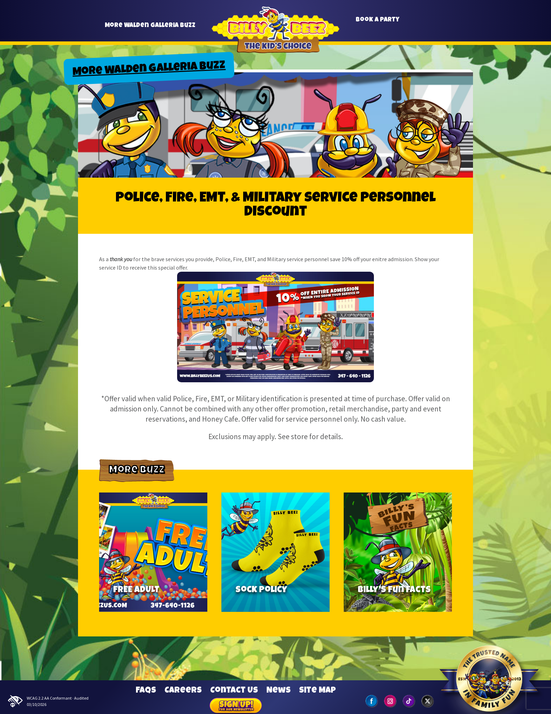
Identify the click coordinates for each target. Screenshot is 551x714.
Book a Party (378, 23)
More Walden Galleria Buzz (150, 28)
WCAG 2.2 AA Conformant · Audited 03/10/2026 (48, 701)
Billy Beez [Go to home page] (275, 31)
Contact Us (234, 691)
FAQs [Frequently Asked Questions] (146, 691)
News (278, 691)
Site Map (317, 691)
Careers (183, 691)
